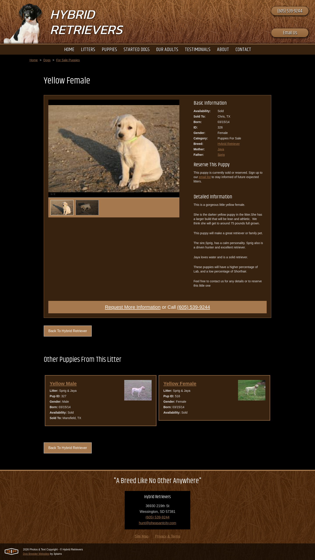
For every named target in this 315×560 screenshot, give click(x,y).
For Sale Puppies (68, 60)
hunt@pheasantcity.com (157, 523)
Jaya (221, 149)
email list (205, 177)
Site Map (142, 536)
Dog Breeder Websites (36, 553)
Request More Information (133, 307)
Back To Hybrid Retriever (67, 331)
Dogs (47, 60)
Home (34, 60)
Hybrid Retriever (229, 144)
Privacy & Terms (167, 536)
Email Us (290, 33)
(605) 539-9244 (290, 11)
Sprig (221, 154)
